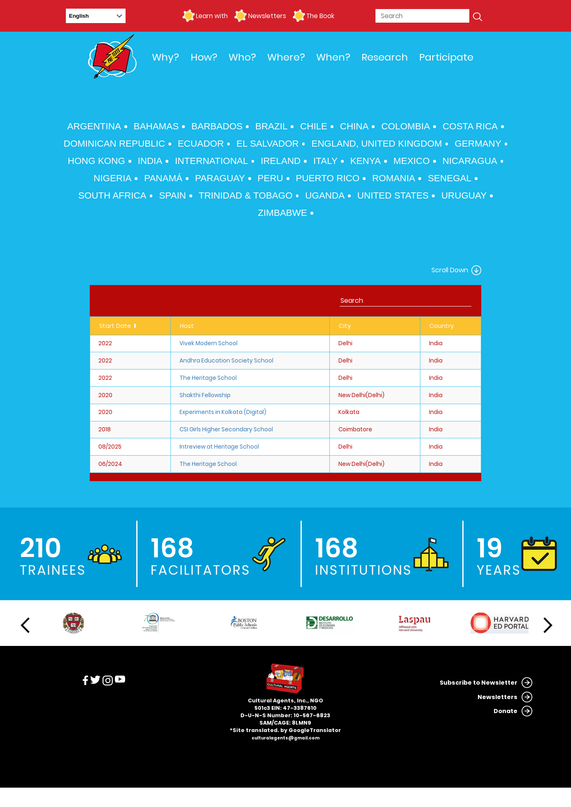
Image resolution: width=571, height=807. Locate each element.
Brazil (271, 126)
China (354, 126)
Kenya (365, 161)
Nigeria (112, 178)
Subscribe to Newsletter (478, 682)
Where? (286, 57)
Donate (505, 711)
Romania (393, 178)
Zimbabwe (282, 213)
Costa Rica (470, 126)
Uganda (325, 195)
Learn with (212, 16)
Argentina (94, 126)
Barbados (216, 126)
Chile (313, 126)
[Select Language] (96, 16)
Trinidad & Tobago (246, 195)
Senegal (449, 178)
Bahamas (156, 126)
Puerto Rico (328, 178)
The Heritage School (208, 378)
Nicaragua (470, 161)
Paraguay (220, 178)
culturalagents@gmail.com (285, 738)
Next (548, 625)
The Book (320, 16)
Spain (172, 195)
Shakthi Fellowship (205, 395)
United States (393, 195)
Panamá (163, 178)
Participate (446, 57)
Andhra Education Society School (226, 361)
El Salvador (267, 143)
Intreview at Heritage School (219, 447)
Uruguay (464, 195)
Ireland (281, 161)
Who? (242, 57)
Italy (325, 161)
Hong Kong (96, 161)
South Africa (112, 195)
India (150, 161)
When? (333, 57)
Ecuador (201, 143)
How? (204, 57)
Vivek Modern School (208, 343)
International (211, 161)
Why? (165, 57)
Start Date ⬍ (118, 326)
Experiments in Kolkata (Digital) (222, 412)
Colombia (405, 126)
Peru (270, 178)
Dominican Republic (114, 143)
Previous (25, 625)
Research (384, 57)
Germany (477, 143)
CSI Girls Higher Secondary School (226, 429)
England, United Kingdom (376, 143)
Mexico (412, 161)
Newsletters (267, 16)
